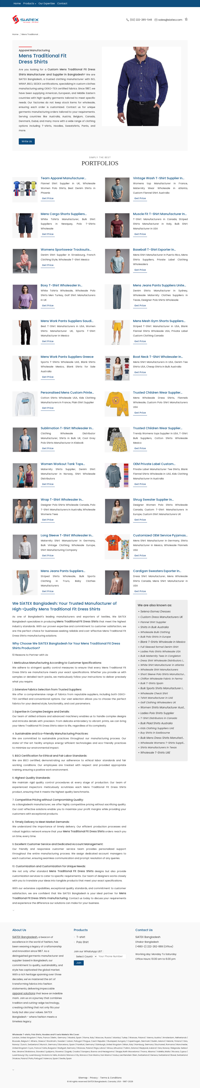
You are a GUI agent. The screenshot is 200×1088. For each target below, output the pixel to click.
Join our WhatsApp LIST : (88, 951)
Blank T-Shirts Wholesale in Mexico (162, 642)
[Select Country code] (85, 956)
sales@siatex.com (168, 19)
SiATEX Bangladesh (24, 937)
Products (28, 3)
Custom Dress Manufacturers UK (161, 617)
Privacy (94, 1078)
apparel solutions (23, 993)
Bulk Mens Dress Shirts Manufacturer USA (167, 738)
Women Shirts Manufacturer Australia (164, 707)
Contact (62, 3)
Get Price (48, 198)
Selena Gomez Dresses (155, 611)
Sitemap (83, 1078)
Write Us (27, 141)
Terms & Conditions (111, 1078)
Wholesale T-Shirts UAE (155, 752)
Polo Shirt (82, 942)
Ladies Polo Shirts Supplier (157, 713)
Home (17, 3)
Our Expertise (46, 3)
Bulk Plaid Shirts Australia (156, 723)
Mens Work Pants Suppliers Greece (67, 357)
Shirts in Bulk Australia (154, 627)
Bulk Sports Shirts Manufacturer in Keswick (167, 688)
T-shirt (80, 937)
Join (78, 963)
